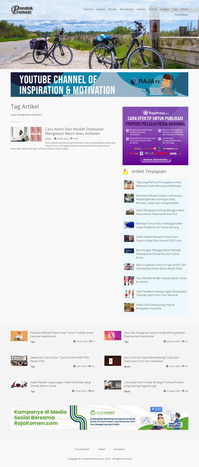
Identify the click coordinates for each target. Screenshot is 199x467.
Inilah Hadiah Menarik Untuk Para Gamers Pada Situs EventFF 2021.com (158, 238)
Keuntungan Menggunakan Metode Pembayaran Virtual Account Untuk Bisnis (158, 253)
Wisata (112, 9)
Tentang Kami (81, 449)
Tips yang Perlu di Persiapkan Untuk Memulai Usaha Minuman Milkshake (158, 184)
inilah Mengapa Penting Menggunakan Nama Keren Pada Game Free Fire (160, 212)
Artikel (101, 449)
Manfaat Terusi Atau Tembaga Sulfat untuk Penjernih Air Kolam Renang (159, 225)
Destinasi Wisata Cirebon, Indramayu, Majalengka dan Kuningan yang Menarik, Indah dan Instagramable (159, 199)
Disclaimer (119, 449)
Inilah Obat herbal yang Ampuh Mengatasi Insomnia (155, 306)
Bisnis (184, 9)
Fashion (88, 9)
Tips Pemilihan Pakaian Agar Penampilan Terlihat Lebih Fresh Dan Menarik (161, 293)
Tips (175, 9)
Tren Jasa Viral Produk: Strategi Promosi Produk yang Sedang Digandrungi (154, 384)
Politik (153, 9)
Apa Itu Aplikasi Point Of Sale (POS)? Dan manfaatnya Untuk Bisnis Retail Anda (161, 266)
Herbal (101, 9)
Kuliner (141, 9)
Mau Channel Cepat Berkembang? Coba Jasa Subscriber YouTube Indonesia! (151, 359)
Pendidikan (181, 14)
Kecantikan (127, 9)
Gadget (164, 9)
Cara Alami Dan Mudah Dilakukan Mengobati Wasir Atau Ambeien (74, 131)
